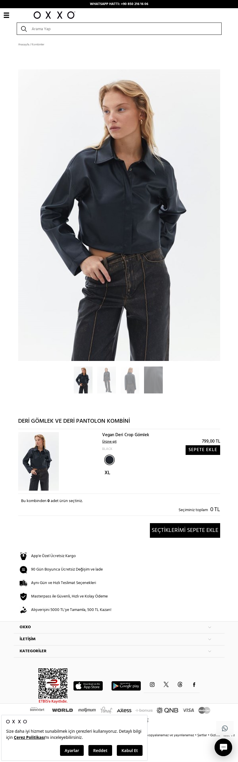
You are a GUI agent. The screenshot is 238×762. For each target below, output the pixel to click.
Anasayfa (23, 44)
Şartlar (202, 735)
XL (107, 473)
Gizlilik (215, 735)
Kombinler (38, 44)
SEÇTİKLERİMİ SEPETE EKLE (185, 530)
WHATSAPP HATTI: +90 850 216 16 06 (119, 4)
